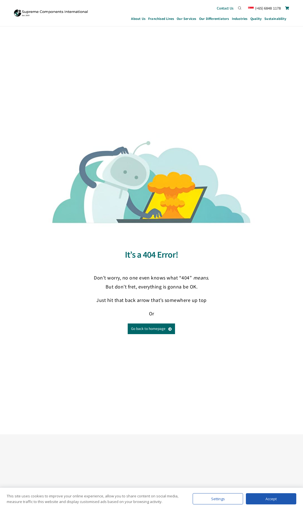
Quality (256, 18)
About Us (138, 18)
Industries (240, 19)
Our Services (186, 19)
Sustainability (275, 18)
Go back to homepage (151, 328)
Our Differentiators (214, 18)
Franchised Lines (161, 18)
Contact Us (225, 8)
